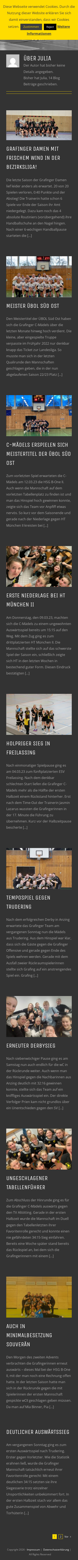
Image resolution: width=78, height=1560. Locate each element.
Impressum (34, 1549)
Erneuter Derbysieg (31, 1045)
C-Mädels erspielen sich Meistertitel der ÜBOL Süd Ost (38, 453)
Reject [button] (50, 27)
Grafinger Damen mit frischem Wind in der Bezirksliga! (33, 157)
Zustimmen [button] (31, 27)
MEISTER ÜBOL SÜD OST (32, 305)
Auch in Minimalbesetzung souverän (29, 1335)
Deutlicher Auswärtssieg (37, 1431)
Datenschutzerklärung (56, 1549)
